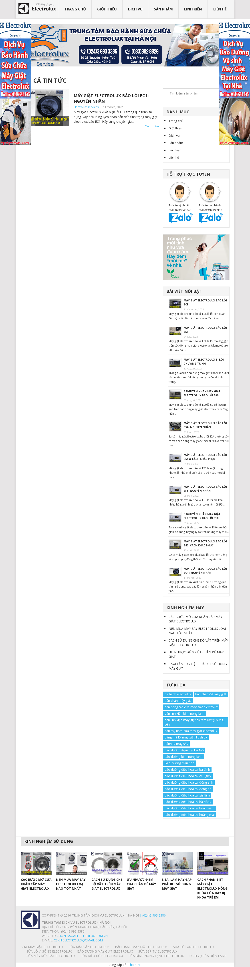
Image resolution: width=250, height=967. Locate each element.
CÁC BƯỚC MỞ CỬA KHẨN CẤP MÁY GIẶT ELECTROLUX (195, 619)
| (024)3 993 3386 (152, 915)
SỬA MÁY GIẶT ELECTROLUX (42, 947)
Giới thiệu (107, 9)
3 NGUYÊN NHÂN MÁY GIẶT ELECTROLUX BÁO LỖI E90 (202, 393)
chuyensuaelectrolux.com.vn (82, 936)
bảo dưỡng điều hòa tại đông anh (189, 782)
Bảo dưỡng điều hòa (179, 763)
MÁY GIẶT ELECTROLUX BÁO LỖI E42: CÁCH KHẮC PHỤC (205, 543)
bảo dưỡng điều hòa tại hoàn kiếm (189, 808)
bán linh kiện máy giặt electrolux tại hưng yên (194, 722)
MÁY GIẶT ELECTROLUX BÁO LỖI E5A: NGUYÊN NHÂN (205, 425)
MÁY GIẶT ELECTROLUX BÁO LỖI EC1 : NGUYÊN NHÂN (205, 571)
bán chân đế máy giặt (210, 694)
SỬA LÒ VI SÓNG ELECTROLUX (49, 951)
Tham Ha (134, 965)
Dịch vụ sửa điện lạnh (207, 956)
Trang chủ (75, 9)
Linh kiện (193, 9)
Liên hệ (220, 9)
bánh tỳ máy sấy (176, 744)
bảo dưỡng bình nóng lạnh (183, 756)
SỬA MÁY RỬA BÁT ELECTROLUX (50, 956)
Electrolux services (86, 107)
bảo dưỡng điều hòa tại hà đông (188, 802)
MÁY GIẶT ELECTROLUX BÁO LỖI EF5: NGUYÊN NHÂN (205, 489)
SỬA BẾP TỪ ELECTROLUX (157, 951)
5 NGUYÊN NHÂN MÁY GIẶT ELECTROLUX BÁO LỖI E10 (202, 516)
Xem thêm (152, 126)
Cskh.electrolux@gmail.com (78, 940)
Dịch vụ (135, 9)
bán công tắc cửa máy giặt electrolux (191, 707)
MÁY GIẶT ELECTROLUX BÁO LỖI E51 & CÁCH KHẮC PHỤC (205, 457)
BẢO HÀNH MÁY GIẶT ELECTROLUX (141, 947)
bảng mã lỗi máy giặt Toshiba (186, 737)
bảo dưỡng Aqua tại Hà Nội (184, 750)
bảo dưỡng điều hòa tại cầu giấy (188, 776)
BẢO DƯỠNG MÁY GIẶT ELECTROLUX (105, 951)
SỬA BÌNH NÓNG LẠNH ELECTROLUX (156, 956)
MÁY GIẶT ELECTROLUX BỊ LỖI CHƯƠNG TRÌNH (204, 361)
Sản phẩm (163, 9)
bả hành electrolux (178, 694)
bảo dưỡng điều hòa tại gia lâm (187, 795)
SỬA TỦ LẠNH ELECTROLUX (193, 947)
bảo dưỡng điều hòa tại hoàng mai (190, 815)
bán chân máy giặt (178, 700)
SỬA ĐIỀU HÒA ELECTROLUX (102, 956)
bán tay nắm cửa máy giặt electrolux (191, 731)
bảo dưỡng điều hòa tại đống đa (188, 789)
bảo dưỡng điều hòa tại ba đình (187, 769)
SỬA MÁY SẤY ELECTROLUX (89, 947)
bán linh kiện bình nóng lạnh (184, 713)
